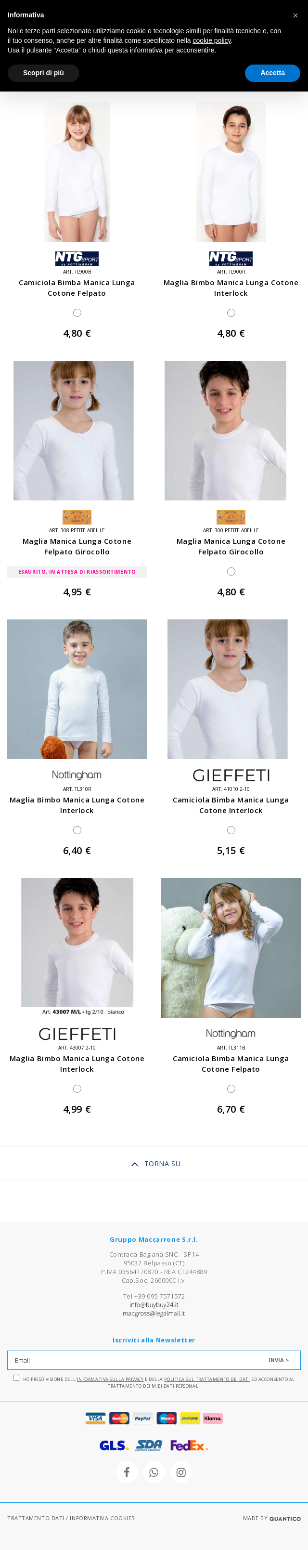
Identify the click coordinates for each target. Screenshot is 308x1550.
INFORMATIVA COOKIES (102, 1518)
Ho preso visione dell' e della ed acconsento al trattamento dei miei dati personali (154, 1382)
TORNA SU (155, 1164)
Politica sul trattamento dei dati (207, 1379)
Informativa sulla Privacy (110, 1379)
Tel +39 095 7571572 (154, 1296)
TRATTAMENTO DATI (35, 1518)
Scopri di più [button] (43, 73)
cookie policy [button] (211, 40)
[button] (295, 15)
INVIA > (279, 1360)
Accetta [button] (272, 73)
